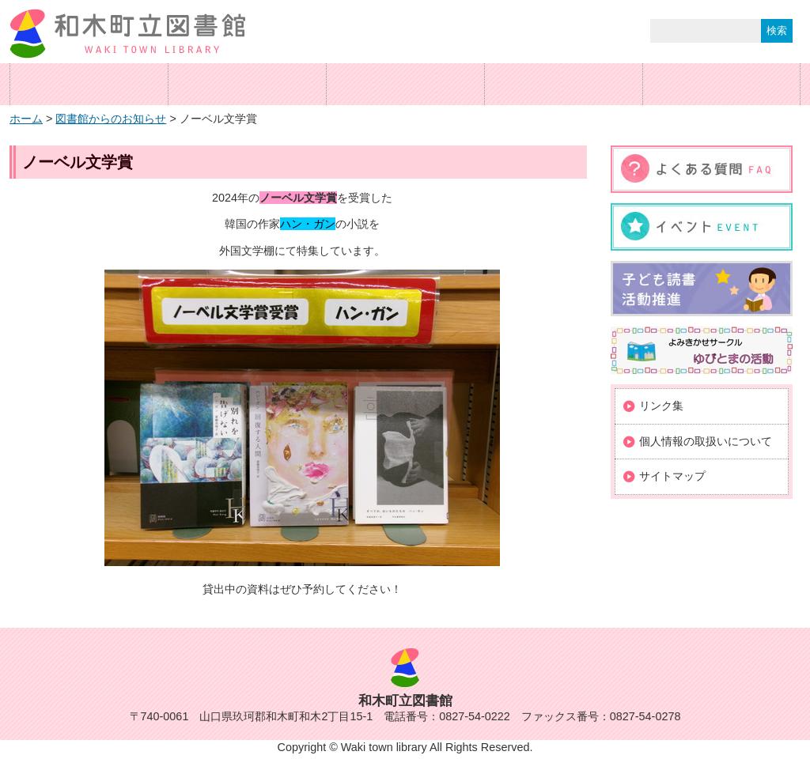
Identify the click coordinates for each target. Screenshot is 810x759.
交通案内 (563, 84)
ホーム (88, 84)
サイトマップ (672, 476)
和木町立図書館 (128, 34)
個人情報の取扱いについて (705, 441)
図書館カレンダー (721, 84)
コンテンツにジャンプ (0, 0)
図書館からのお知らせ (110, 118)
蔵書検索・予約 (405, 84)
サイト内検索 (614, 32)
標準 (509, 31)
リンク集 (661, 405)
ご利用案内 (247, 84)
